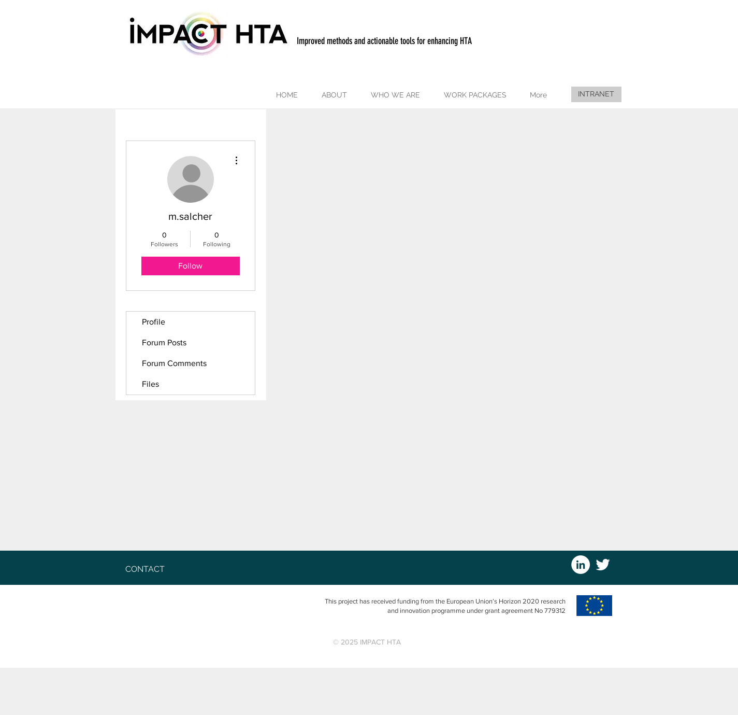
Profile (153, 321)
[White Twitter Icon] (603, 564)
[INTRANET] (596, 94)
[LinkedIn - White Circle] (580, 564)
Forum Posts (164, 342)
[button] (335, 95)
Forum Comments (174, 363)
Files (150, 384)
